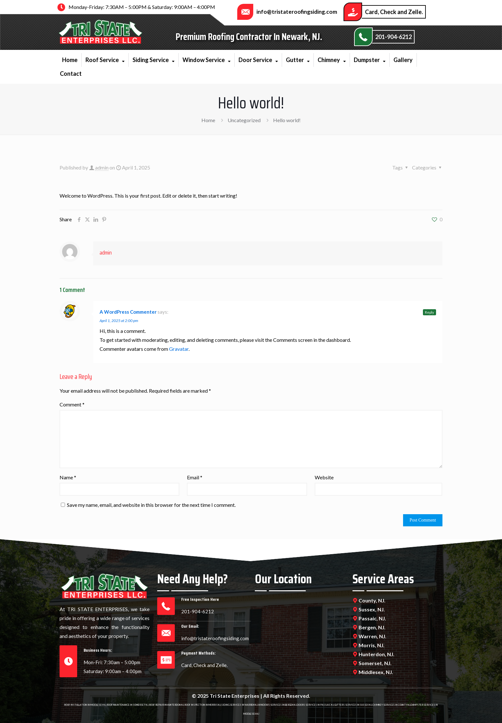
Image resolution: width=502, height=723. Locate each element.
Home (208, 120)
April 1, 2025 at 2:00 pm (119, 320)
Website (324, 477)
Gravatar (179, 349)
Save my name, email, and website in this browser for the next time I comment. (151, 505)
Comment (72, 404)
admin (102, 167)
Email (194, 477)
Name (68, 477)
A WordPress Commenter (128, 312)
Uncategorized (244, 120)
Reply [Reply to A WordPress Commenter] (429, 312)
